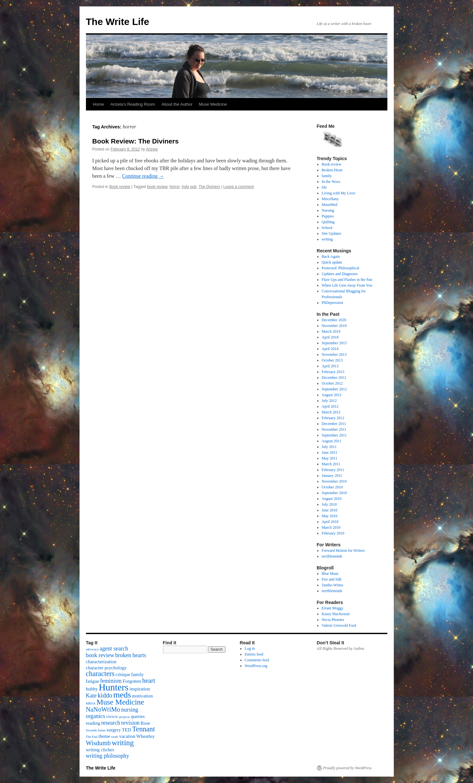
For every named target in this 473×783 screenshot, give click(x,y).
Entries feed (254, 654)
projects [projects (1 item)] (124, 717)
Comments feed (257, 660)
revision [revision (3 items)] (130, 723)
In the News (331, 181)
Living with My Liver (338, 193)
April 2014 (330, 349)
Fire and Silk (332, 579)
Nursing (328, 210)
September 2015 (334, 343)
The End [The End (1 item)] (91, 736)
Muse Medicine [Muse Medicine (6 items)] (120, 702)
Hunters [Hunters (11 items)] (114, 687)
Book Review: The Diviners (135, 141)
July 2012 (329, 400)
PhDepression (332, 302)
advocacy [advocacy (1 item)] (92, 649)
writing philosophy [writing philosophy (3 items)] (107, 756)
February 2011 (333, 470)
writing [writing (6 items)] (123, 742)
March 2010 (331, 527)
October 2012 (332, 383)
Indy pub (189, 186)
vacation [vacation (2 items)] (127, 736)
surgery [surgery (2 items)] (113, 729)
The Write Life (117, 21)
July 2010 (329, 504)
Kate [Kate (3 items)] (91, 695)
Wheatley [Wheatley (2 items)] (145, 736)
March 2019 (331, 331)
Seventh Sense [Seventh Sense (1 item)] (96, 730)
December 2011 (334, 423)
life (324, 187)
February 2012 (333, 418)
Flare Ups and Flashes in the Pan (347, 279)
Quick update (332, 262)
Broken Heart (332, 170)
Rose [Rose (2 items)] (145, 723)
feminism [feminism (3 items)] (111, 681)
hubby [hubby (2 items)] (92, 688)
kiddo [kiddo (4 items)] (104, 695)
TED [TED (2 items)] (126, 729)
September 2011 (334, 435)
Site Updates (331, 233)
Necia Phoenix (333, 619)
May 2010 (329, 516)
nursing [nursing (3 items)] (130, 709)
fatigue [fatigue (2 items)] (92, 681)
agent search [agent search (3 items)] (114, 648)
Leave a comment (238, 186)
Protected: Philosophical (340, 268)
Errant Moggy (332, 608)
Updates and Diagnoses (340, 274)
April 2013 (330, 366)
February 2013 (333, 372)
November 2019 (334, 325)
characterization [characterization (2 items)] (101, 661)
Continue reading (143, 176)
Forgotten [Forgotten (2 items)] (131, 681)
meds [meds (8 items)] (122, 694)
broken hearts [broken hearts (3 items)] (130, 655)
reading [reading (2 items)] (93, 723)
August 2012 (332, 395)
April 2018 (330, 337)
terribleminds (332, 556)
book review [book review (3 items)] (100, 655)
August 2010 (332, 498)
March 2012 (331, 412)
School (327, 227)
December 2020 (334, 320)
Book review (119, 186)
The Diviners (209, 186)
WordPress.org (256, 666)
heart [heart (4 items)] (148, 680)
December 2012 (334, 377)
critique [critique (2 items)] (122, 674)
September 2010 (334, 493)
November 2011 (334, 429)
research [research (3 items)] (110, 723)
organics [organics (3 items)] (95, 716)
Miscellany (330, 199)
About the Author (176, 104)
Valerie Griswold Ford (339, 625)
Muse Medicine (213, 104)
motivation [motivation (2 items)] (142, 695)
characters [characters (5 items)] (100, 674)
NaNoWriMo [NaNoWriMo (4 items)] (103, 709)
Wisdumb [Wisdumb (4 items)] (98, 742)
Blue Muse (330, 573)
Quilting (328, 222)
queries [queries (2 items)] (138, 716)
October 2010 (332, 487)
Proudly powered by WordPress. (348, 768)
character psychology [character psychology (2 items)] (106, 667)
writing (327, 239)
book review (157, 186)
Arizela (152, 149)
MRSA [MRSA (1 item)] (91, 703)
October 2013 (332, 360)
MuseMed (329, 204)
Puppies (328, 216)
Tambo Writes (332, 585)
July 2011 (329, 447)
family (327, 176)
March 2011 (331, 464)
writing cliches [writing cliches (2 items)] (100, 749)
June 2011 (329, 452)
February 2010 (333, 533)
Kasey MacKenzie (336, 614)
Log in (250, 648)
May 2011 (329, 458)
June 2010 (329, 510)
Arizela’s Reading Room (132, 104)
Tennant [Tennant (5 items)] (143, 729)
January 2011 (332, 475)
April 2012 (330, 406)
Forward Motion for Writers (343, 550)
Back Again (331, 256)
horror (175, 186)
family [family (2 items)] (137, 674)
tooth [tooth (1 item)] (114, 736)
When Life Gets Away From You (347, 285)
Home (98, 104)
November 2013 (334, 354)
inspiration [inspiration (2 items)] (140, 688)
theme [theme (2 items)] (104, 736)
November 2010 (334, 481)
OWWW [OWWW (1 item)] (112, 717)
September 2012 (334, 389)
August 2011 (331, 441)
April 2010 (330, 521)
